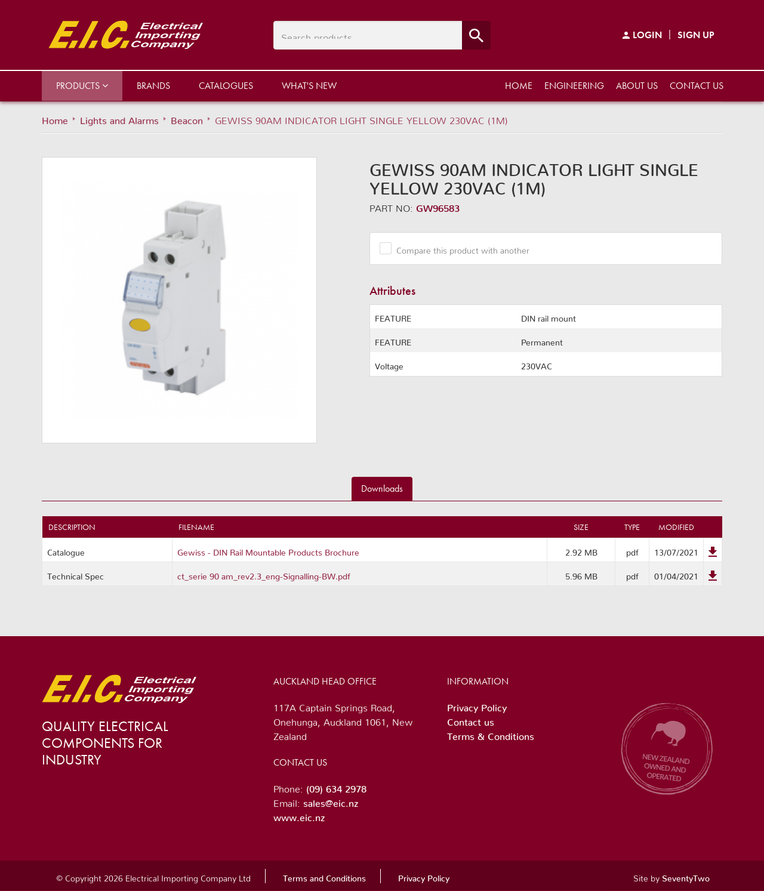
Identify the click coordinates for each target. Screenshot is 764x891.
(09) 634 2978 (336, 786)
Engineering (574, 85)
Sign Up (695, 35)
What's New (309, 85)
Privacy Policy (477, 705)
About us (637, 85)
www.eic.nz (299, 815)
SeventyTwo (686, 876)
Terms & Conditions (490, 734)
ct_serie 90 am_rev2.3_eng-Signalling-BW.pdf (263, 574)
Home (518, 85)
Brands (153, 85)
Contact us (696, 85)
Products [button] (82, 85)
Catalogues (226, 85)
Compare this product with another (458, 248)
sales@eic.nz (330, 800)
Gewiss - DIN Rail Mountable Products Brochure (268, 550)
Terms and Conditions (324, 876)
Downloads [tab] (382, 488)
